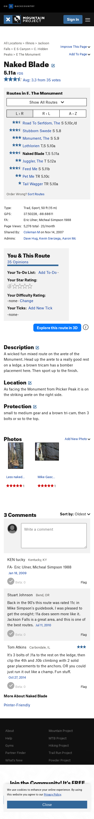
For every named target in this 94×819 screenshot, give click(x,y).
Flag (84, 582)
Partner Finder (15, 753)
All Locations (13, 43)
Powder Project (59, 760)
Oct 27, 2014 (17, 677)
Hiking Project (59, 745)
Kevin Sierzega (50, 238)
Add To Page (79, 54)
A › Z (73, 113)
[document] (47, 797)
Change (26, 300)
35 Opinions (17, 262)
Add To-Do (47, 272)
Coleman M (32, 232)
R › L (46, 113)
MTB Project (57, 738)
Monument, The (36, 138)
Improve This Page (75, 47)
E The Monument (28, 54)
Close (47, 804)
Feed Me (30, 168)
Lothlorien (31, 145)
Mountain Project (61, 731)
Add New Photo (77, 439)
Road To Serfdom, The (41, 123)
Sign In (73, 19)
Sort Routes (36, 194)
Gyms (9, 745)
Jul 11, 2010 (43, 625)
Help (8, 738)
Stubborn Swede (37, 130)
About (9, 731)
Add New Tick (40, 308)
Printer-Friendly (17, 705)
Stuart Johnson (20, 594)
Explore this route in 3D (57, 327)
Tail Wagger (33, 183)
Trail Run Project (60, 753)
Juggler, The (33, 161)
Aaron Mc (69, 238)
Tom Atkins (16, 647)
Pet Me (28, 176)
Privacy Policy (52, 794)
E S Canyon (22, 49)
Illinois (29, 43)
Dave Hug (31, 238)
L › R (20, 113)
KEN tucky (16, 559)
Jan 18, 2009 (18, 573)
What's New (14, 760)
